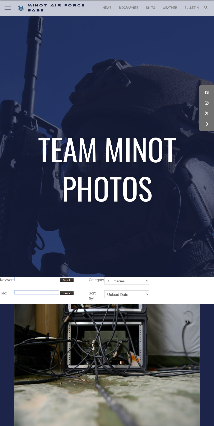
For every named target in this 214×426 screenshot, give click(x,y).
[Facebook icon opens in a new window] (206, 92)
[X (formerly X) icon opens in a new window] (206, 113)
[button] (7, 8)
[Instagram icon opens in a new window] (206, 103)
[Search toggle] (206, 8)
